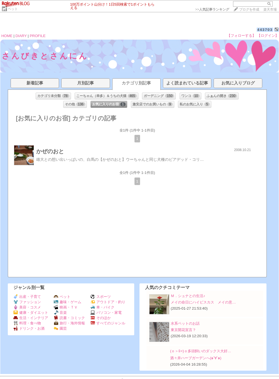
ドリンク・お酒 (29, 328)
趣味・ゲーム (67, 302)
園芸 (60, 328)
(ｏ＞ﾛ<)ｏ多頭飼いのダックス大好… (200, 351)
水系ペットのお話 (185, 323)
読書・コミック (69, 318)
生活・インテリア (30, 318)
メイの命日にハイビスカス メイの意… (203, 302)
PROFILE (38, 36)
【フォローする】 (241, 35)
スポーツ (100, 297)
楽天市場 (270, 9)
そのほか (100, 318)
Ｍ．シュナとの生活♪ (188, 296)
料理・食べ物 (27, 323)
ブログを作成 (249, 9)
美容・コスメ (27, 307)
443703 (265, 30)
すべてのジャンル (107, 323)
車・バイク (102, 307)
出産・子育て (27, 297)
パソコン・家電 (106, 312)
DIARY (21, 36)
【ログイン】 (268, 35)
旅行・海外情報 (69, 323)
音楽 (60, 312)
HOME (7, 36)
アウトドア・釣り (107, 302)
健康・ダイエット (30, 312)
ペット (13, 9)
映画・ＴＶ (66, 307)
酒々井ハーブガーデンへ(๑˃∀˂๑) (195, 358)
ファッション (27, 302)
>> (212, 9)
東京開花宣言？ (183, 330)
